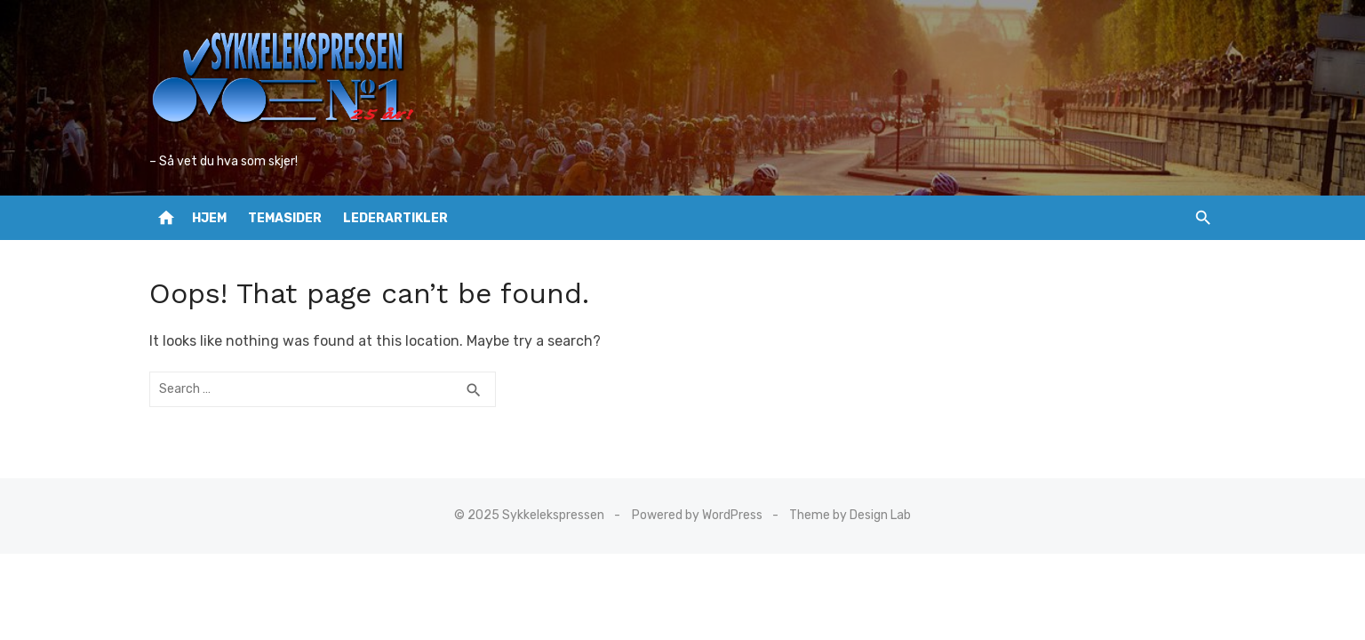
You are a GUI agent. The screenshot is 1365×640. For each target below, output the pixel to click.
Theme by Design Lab (850, 515)
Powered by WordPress (697, 515)
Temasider (285, 218)
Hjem (209, 218)
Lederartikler (395, 218)
